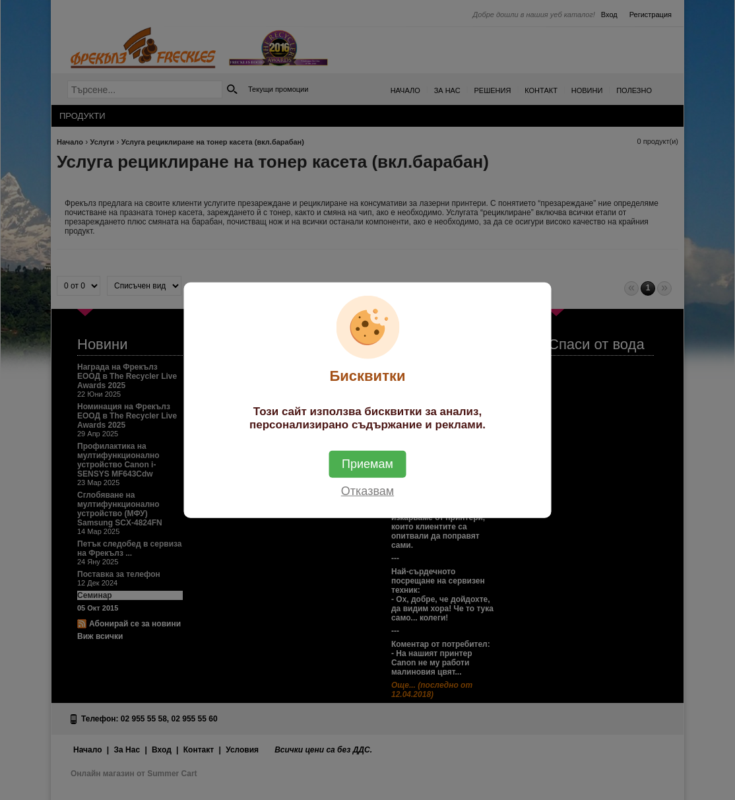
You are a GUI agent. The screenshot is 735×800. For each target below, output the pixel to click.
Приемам (367, 463)
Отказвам (367, 490)
